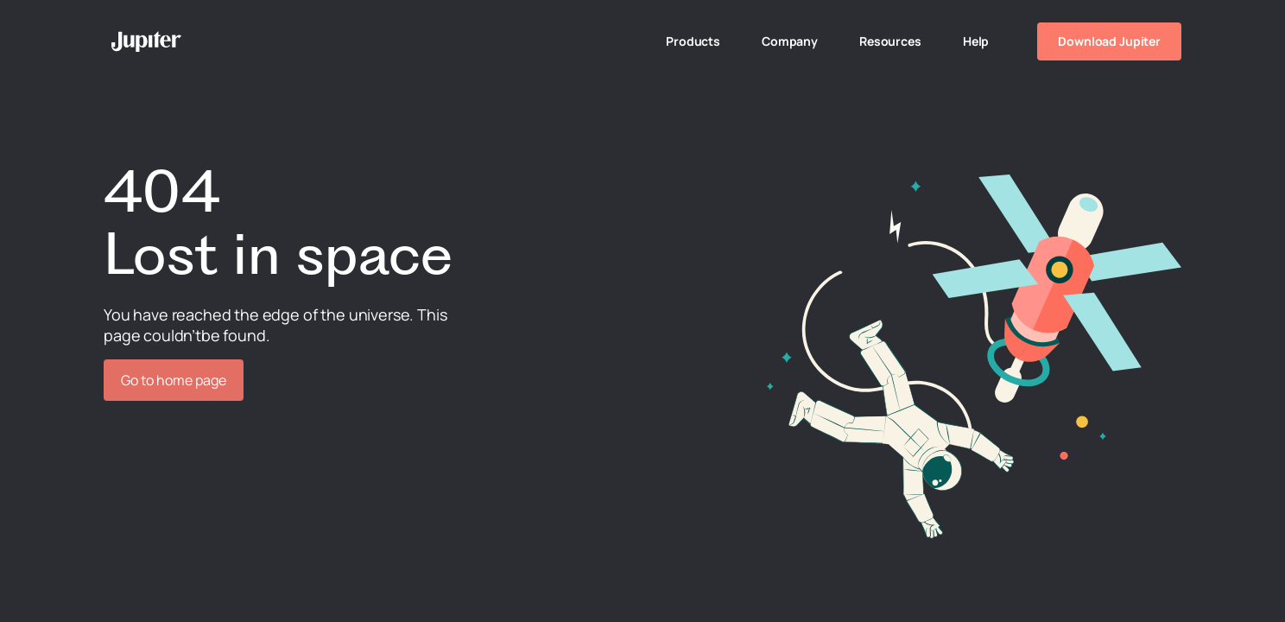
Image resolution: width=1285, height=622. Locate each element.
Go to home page (173, 380)
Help (976, 41)
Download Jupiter (1109, 41)
